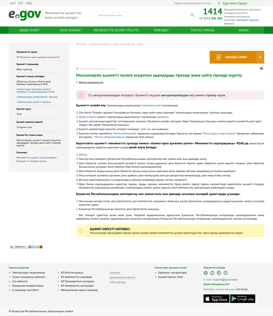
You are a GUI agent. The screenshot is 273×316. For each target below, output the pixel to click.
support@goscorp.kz (225, 279)
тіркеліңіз (162, 117)
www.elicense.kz (151, 105)
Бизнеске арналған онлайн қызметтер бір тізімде (116, 44)
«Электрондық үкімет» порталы (34, 101)
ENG (29, 3)
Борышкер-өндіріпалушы (28, 285)
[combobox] (145, 15)
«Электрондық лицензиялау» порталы (37, 96)
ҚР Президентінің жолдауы (77, 281)
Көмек (244, 30)
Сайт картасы (118, 282)
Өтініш (83, 154)
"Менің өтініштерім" (124, 133)
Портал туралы (202, 30)
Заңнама (115, 272)
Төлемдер (161, 30)
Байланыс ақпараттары (172, 272)
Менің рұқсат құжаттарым (219, 133)
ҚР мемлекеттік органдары (77, 285)
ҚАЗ (13, 3)
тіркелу (242, 3)
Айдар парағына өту (91, 82)
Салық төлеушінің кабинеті (28, 277)
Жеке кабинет (71, 30)
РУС (21, 3)
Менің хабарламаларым (109, 137)
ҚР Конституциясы (72, 272)
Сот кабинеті (20, 281)
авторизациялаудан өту (177, 95)
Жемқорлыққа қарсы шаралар (79, 290)
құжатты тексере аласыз (33, 161)
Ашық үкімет (29, 30)
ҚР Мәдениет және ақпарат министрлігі (38, 57)
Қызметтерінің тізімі (170, 277)
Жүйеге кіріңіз (87, 117)
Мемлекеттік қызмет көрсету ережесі (37, 157)
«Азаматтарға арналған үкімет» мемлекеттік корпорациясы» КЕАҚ (35, 90)
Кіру (225, 3)
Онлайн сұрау (236, 57)
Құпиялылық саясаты (122, 277)
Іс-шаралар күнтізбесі (25, 290)
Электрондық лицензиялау (28, 272)
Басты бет (81, 44)
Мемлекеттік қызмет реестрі (116, 30)
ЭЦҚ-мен (146, 129)
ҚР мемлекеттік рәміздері (76, 277)
